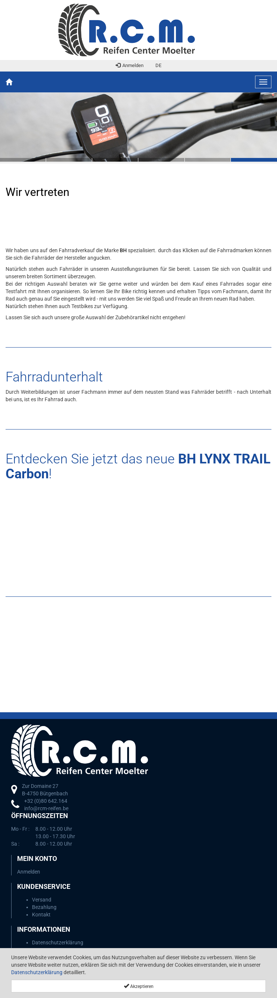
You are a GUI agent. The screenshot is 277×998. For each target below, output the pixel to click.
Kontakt (41, 915)
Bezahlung (44, 907)
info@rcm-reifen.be (46, 808)
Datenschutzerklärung (36, 972)
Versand (41, 900)
